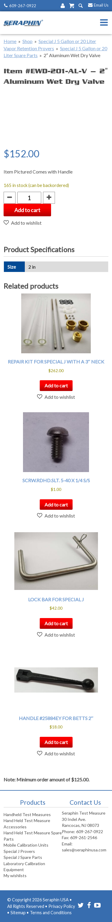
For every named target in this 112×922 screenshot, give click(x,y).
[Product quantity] (29, 198)
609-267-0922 (22, 5)
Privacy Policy (61, 906)
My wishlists (15, 875)
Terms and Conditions (51, 912)
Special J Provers (19, 851)
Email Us (101, 5)
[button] (23, 222)
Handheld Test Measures (27, 814)
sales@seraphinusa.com (84, 849)
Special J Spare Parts (23, 857)
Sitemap (18, 912)
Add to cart (27, 210)
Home (10, 41)
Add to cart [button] (56, 385)
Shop (27, 41)
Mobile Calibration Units (26, 845)
